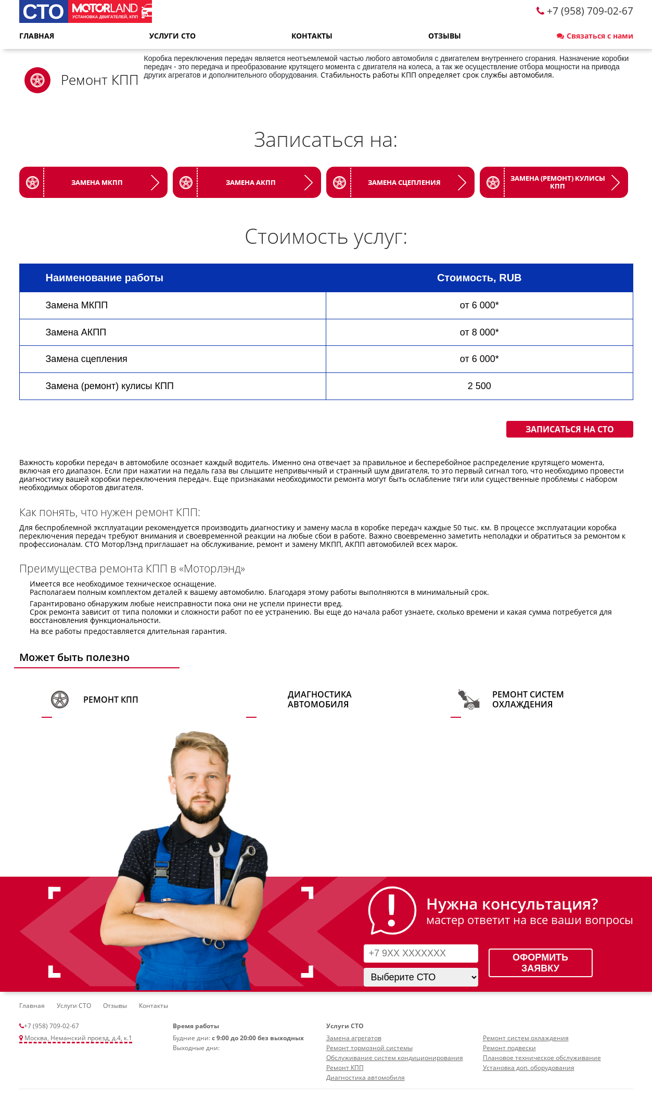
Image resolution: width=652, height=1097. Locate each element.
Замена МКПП (97, 182)
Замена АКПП (251, 182)
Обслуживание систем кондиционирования (394, 1057)
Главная (36, 36)
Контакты (312, 36)
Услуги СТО (172, 36)
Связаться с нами (595, 36)
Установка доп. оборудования (528, 1067)
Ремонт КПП (110, 699)
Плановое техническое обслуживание (542, 1057)
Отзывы (444, 36)
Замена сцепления (404, 182)
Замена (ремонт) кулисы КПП (557, 182)
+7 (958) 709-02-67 (51, 1025)
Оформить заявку (540, 963)
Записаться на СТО (570, 429)
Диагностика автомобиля (320, 699)
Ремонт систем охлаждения (528, 699)
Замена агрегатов (353, 1037)
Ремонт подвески (509, 1047)
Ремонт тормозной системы (369, 1047)
